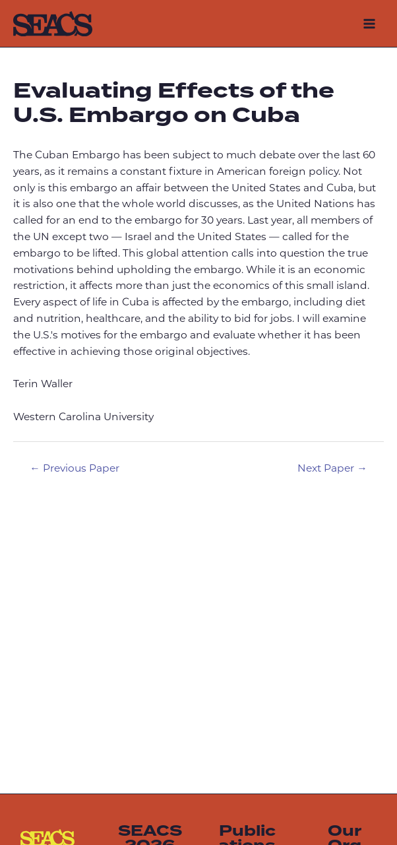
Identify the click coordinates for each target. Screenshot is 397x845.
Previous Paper (74, 469)
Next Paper (332, 469)
